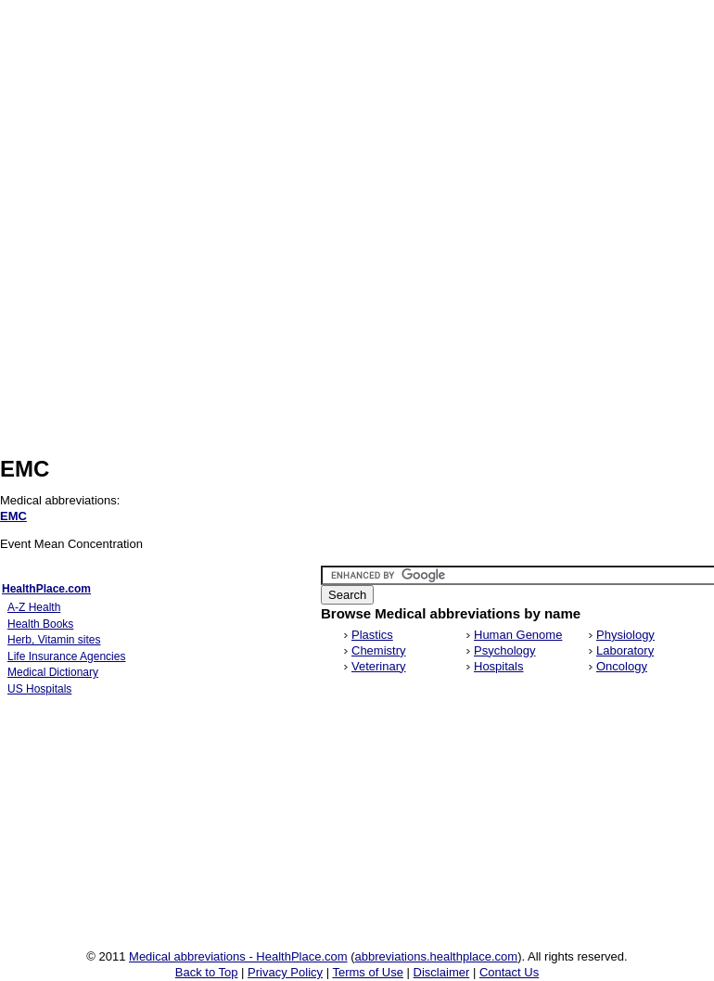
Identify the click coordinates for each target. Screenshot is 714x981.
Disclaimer (442, 972)
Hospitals (498, 666)
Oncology (621, 666)
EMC (13, 516)
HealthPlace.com (46, 588)
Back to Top (206, 972)
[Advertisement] (174, 265)
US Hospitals (39, 688)
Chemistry (378, 650)
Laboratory (625, 650)
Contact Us (509, 972)
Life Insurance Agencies (66, 656)
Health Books (40, 624)
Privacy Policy (285, 972)
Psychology (504, 650)
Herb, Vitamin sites (53, 639)
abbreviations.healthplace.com (436, 956)
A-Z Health (33, 607)
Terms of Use (367, 972)
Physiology (625, 635)
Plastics (372, 635)
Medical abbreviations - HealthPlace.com (238, 956)
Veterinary (378, 666)
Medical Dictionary (52, 672)
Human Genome (518, 635)
